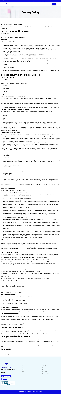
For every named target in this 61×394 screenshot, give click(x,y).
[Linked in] (1, 379)
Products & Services (26, 4)
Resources (45, 4)
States (33, 4)
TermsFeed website (45, 149)
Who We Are (19, 4)
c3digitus (40, 391)
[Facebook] (6, 379)
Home (14, 4)
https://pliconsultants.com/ (28, 68)
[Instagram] (4, 379)
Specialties (38, 4)
